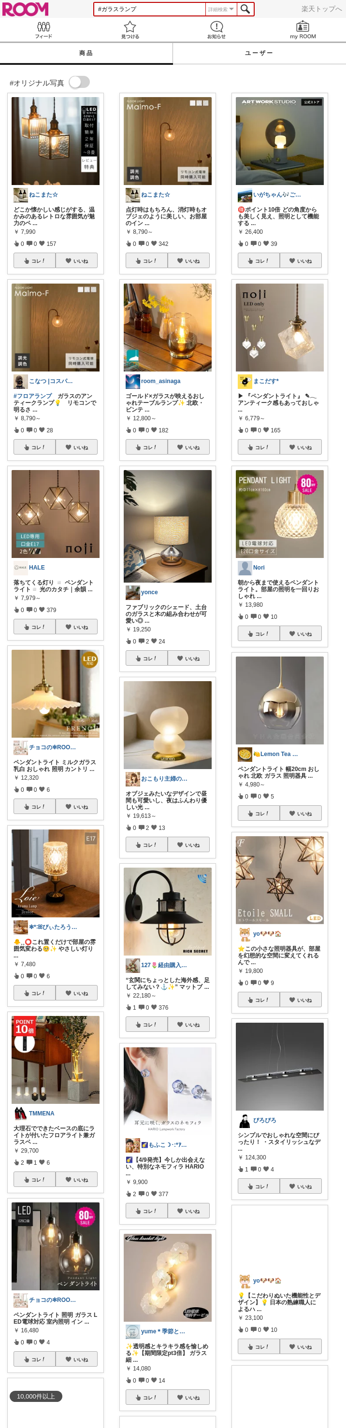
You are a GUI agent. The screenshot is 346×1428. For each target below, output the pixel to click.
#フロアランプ (33, 396)
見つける (129, 30)
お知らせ (216, 30)
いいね (80, 260)
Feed (43, 30)
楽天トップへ (322, 9)
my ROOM (303, 30)
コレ (38, 260)
